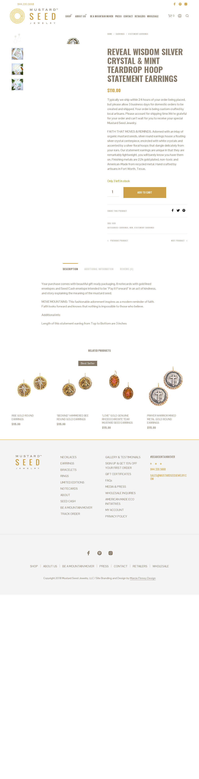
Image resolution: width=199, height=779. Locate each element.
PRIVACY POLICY (116, 516)
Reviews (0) (126, 269)
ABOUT (65, 495)
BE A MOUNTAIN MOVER (101, 16)
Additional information (98, 269)
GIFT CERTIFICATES (118, 474)
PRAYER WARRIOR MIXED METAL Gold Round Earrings (161, 419)
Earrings (120, 33)
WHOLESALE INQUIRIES (120, 493)
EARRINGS (67, 463)
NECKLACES (68, 457)
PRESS (118, 16)
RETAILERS (140, 16)
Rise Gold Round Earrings (23, 417)
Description (70, 269)
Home (109, 33)
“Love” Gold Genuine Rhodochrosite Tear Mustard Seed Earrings (117, 419)
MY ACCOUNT (114, 510)
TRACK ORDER (70, 514)
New (131, 227)
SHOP (68, 16)
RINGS (64, 476)
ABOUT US (80, 16)
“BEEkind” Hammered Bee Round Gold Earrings (73, 417)
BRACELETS (68, 470)
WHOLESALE (152, 16)
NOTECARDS (69, 488)
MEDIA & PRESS (115, 486)
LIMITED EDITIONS (72, 482)
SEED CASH (68, 501)
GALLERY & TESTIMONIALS (123, 457)
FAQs (108, 480)
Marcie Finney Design (143, 578)
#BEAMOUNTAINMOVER (162, 456)
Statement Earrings (138, 33)
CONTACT (128, 16)
